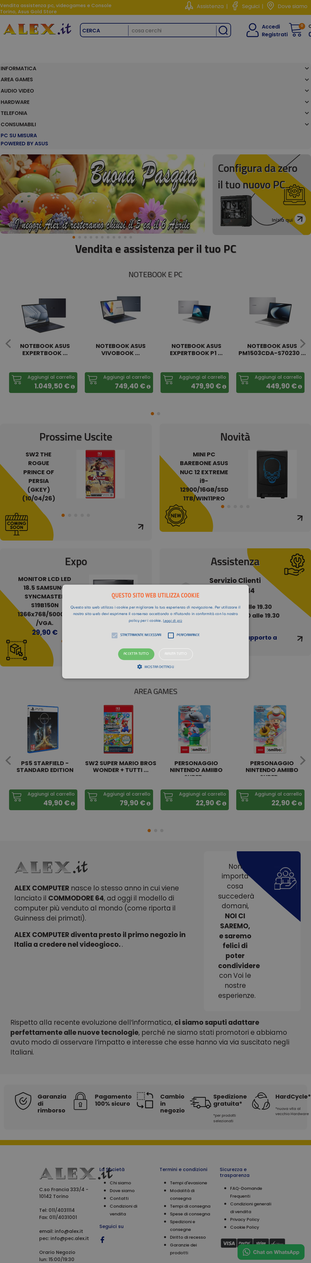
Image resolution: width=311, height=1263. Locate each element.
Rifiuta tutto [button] (176, 654)
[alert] (155, 631)
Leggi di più (172, 621)
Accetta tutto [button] (136, 654)
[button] (155, 631)
